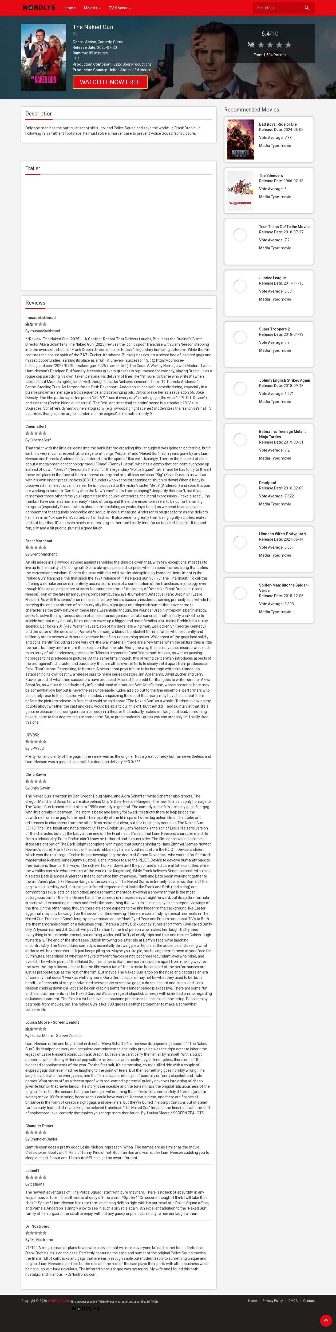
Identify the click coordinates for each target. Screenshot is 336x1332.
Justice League (272, 278)
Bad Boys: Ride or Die (278, 124)
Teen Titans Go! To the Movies (285, 227)
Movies (92, 8)
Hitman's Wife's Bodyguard (282, 534)
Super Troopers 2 (274, 329)
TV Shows (120, 8)
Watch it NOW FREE (110, 82)
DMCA (293, 1301)
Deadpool (267, 483)
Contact (309, 1301)
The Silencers (271, 175)
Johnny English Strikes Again (284, 380)
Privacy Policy (273, 1301)
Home (70, 8)
